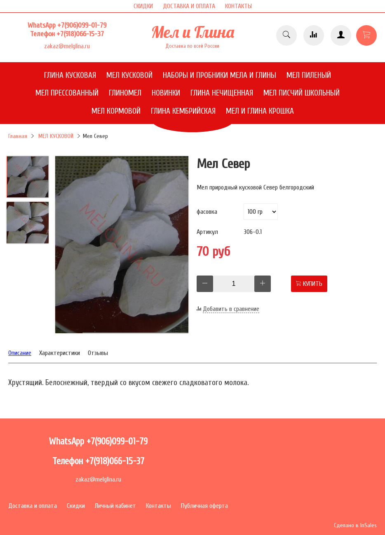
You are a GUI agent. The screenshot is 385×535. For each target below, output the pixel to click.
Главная (17, 136)
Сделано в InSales (355, 525)
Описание (19, 353)
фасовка (207, 211)
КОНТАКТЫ (238, 6)
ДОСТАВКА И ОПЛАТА (189, 6)
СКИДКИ (143, 6)
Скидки (76, 505)
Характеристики (59, 353)
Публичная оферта (204, 505)
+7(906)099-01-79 (81, 25)
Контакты (158, 505)
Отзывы (98, 353)
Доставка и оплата (32, 505)
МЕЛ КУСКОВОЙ (55, 136)
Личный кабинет (115, 505)
